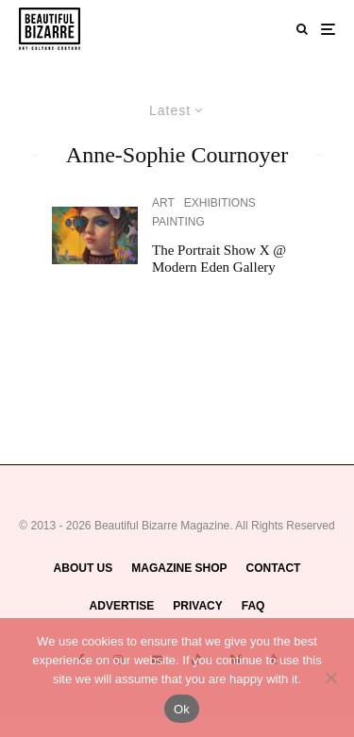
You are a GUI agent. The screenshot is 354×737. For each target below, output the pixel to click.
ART (163, 202)
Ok (182, 709)
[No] (330, 677)
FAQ (253, 605)
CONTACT (273, 568)
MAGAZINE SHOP (179, 568)
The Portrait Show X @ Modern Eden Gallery (219, 259)
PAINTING (178, 221)
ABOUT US (83, 568)
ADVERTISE (122, 605)
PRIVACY (197, 605)
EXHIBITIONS (220, 202)
